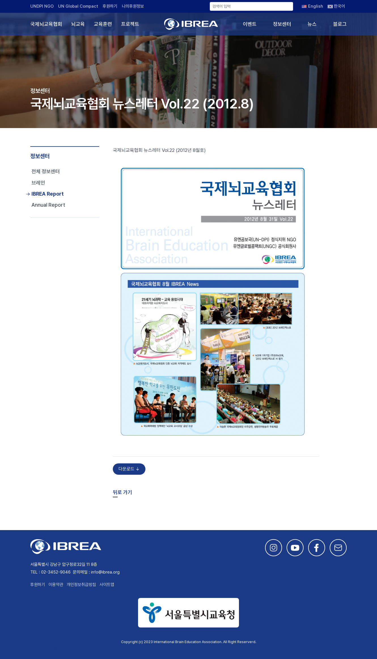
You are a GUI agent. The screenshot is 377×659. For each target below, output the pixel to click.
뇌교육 (78, 24)
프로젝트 (130, 24)
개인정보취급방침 (81, 584)
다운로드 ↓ (129, 469)
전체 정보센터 (45, 171)
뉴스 (312, 24)
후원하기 (110, 6)
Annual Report (48, 205)
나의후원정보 (133, 6)
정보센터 (282, 24)
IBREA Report (47, 194)
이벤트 (250, 24)
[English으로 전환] (312, 6)
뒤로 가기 (122, 492)
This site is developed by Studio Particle (73, 648)
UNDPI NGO (42, 6)
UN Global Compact (78, 6)
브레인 (38, 183)
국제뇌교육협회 (46, 24)
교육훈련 (103, 24)
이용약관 (55, 584)
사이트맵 (106, 584)
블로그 (340, 24)
